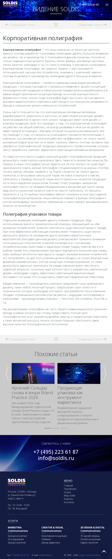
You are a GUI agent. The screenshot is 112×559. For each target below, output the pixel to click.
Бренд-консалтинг (17, 536)
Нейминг (46, 539)
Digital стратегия (89, 542)
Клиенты (68, 498)
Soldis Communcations (82, 555)
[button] (47, 428)
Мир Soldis (69, 495)
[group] (33, 393)
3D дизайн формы (90, 536)
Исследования (16, 539)
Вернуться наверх (104, 551)
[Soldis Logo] (10, 6)
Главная (68, 485)
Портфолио (70, 488)
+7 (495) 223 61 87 (56, 451)
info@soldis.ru (56, 458)
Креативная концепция (54, 536)
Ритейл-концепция (90, 539)
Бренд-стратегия (17, 542)
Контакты (69, 502)
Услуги (67, 492)
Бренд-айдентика (51, 542)
